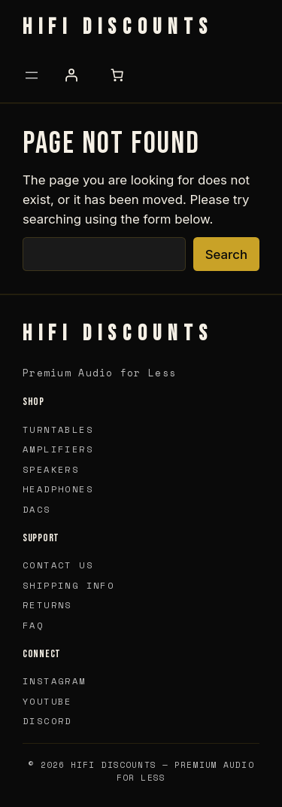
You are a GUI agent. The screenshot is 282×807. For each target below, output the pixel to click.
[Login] (70, 75)
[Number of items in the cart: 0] (116, 75)
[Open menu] (32, 75)
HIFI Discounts (118, 27)
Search (226, 254)
